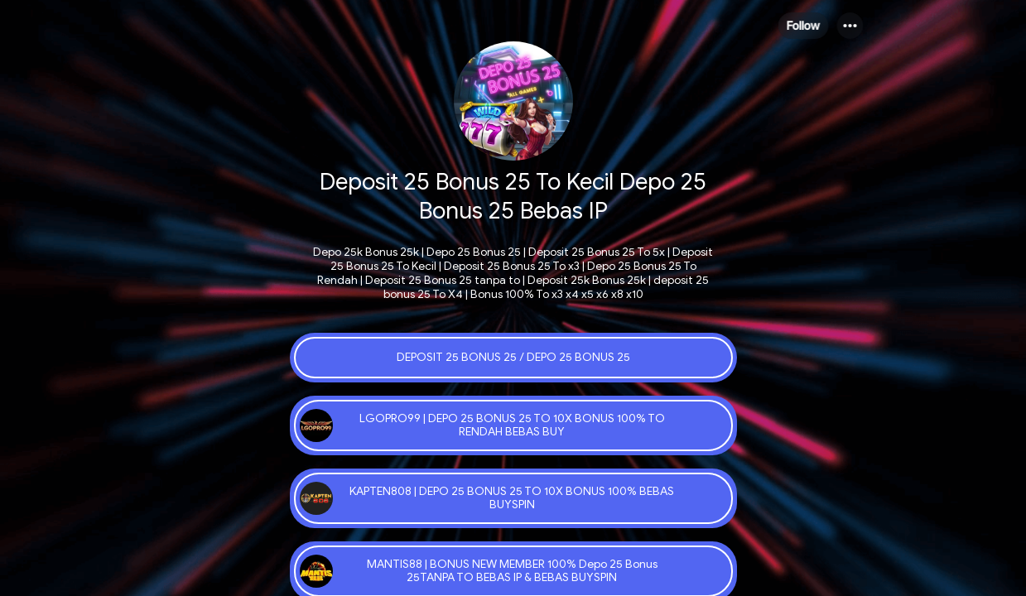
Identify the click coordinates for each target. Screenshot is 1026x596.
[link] (513, 357)
